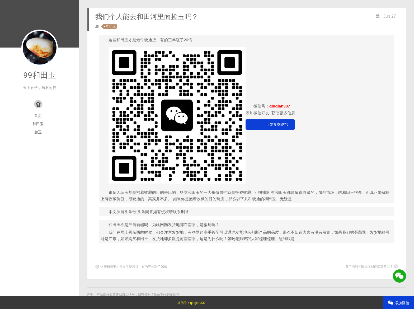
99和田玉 (39, 75)
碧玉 (38, 132)
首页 (38, 116)
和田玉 (38, 124)
